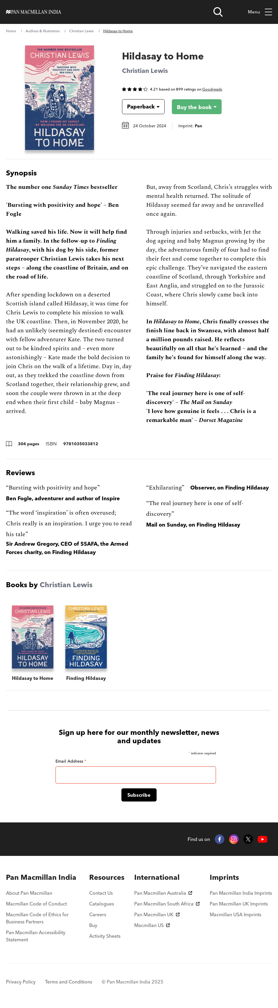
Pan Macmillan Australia (163, 893)
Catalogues (101, 904)
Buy (93, 925)
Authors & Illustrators (43, 31)
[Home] (33, 12)
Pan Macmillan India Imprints (241, 893)
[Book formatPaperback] (138, 107)
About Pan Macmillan (29, 893)
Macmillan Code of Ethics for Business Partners (37, 918)
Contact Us (101, 893)
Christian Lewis (81, 31)
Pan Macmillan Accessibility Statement (35, 936)
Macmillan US (152, 925)
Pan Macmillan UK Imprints (239, 904)
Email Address (70, 761)
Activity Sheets (105, 936)
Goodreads (212, 89)
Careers (97, 914)
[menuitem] (42, 877)
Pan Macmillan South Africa (167, 904)
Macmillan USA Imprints (235, 914)
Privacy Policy (20, 982)
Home (11, 31)
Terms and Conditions (68, 982)
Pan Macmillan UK (157, 914)
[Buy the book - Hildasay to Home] (192, 107)
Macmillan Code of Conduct (36, 904)
